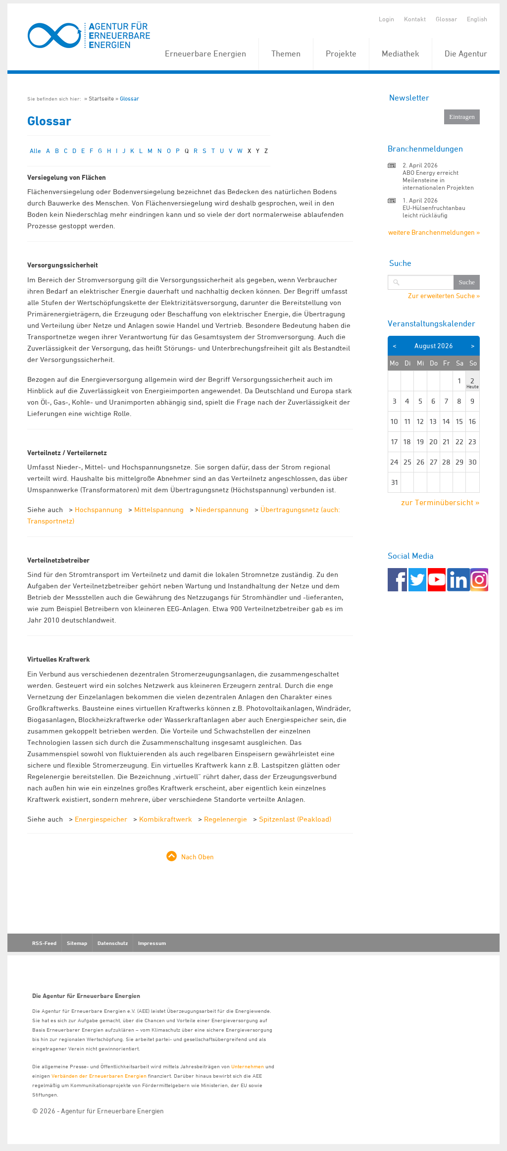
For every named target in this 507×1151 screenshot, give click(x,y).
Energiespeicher (101, 819)
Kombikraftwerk (165, 819)
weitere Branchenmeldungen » (434, 232)
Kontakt (415, 19)
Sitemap (77, 943)
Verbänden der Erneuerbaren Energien (99, 1075)
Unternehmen (247, 1066)
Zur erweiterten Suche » (444, 295)
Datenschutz (113, 943)
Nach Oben (197, 856)
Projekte (341, 53)
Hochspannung (98, 509)
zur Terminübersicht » (440, 502)
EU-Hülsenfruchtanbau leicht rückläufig (434, 211)
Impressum (152, 943)
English (477, 19)
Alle (35, 151)
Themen (286, 53)
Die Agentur (466, 53)
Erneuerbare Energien (205, 53)
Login (386, 19)
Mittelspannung (159, 509)
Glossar (446, 19)
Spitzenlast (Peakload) (295, 819)
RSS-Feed (44, 943)
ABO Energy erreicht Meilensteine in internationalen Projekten (438, 179)
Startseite (101, 98)
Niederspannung (222, 509)
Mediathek (400, 53)
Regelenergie (225, 819)
